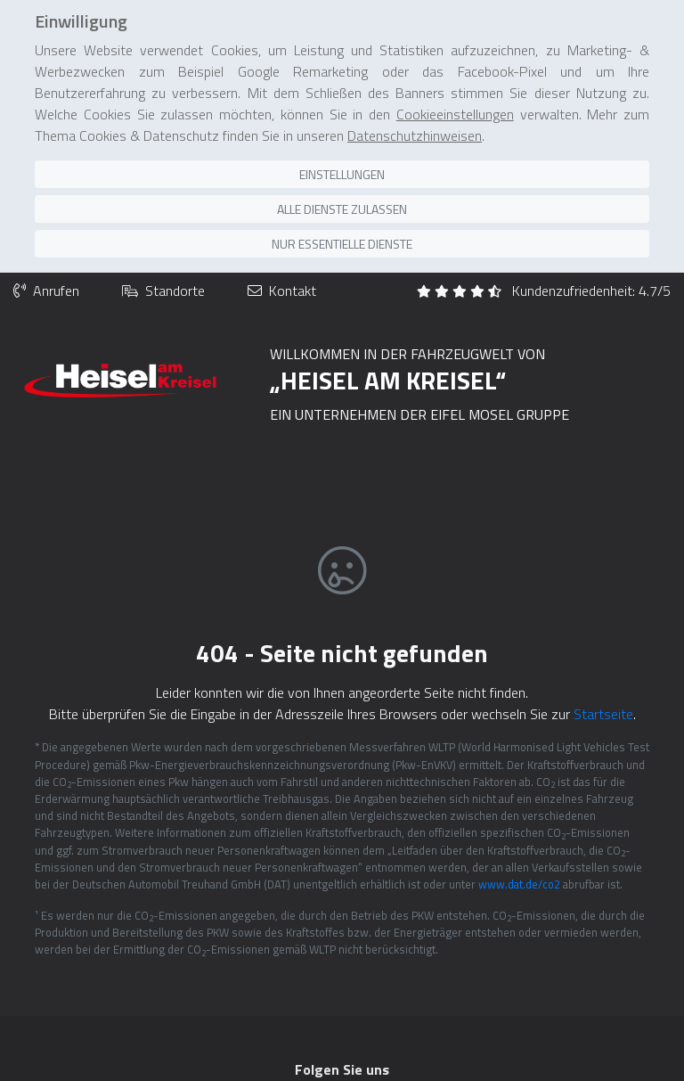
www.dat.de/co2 (519, 839)
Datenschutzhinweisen (414, 91)
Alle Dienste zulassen (342, 165)
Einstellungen (342, 130)
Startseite (603, 669)
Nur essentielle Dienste (342, 200)
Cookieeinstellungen (455, 70)
